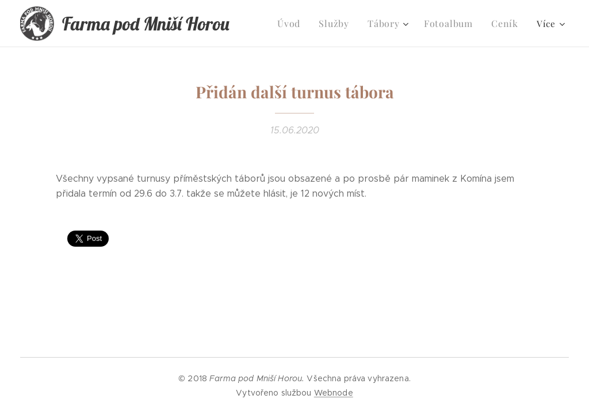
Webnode (333, 393)
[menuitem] (299, 23)
